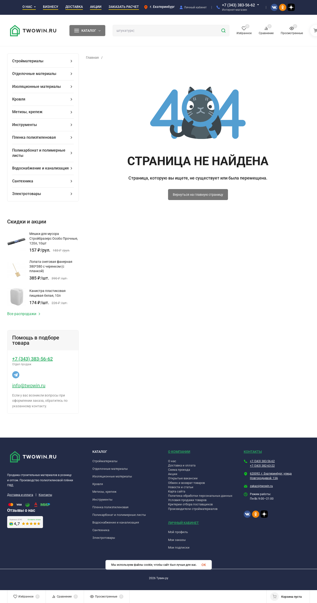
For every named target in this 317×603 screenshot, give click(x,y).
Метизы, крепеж (104, 491)
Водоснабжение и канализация (115, 522)
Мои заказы (177, 540)
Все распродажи (24, 314)
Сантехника (100, 530)
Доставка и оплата (20, 495)
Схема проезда (179, 469)
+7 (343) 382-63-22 (262, 465)
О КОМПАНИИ (179, 452)
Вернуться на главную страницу (198, 194)
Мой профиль (178, 532)
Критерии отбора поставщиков (190, 504)
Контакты (45, 495)
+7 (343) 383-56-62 (238, 5)
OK (203, 565)
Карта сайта (176, 491)
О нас (172, 461)
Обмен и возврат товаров (186, 483)
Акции (172, 474)
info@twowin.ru (28, 385)
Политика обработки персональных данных (200, 495)
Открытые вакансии (183, 478)
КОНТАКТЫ (253, 452)
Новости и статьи (180, 487)
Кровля (97, 484)
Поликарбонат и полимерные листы (119, 515)
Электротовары (103, 538)
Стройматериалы (104, 461)
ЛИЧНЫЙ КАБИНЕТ (183, 523)
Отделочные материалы (110, 469)
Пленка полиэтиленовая (110, 507)
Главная (92, 57)
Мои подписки (179, 547)
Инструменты (102, 499)
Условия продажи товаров (187, 500)
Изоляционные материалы (112, 476)
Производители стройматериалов (192, 509)
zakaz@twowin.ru (261, 486)
